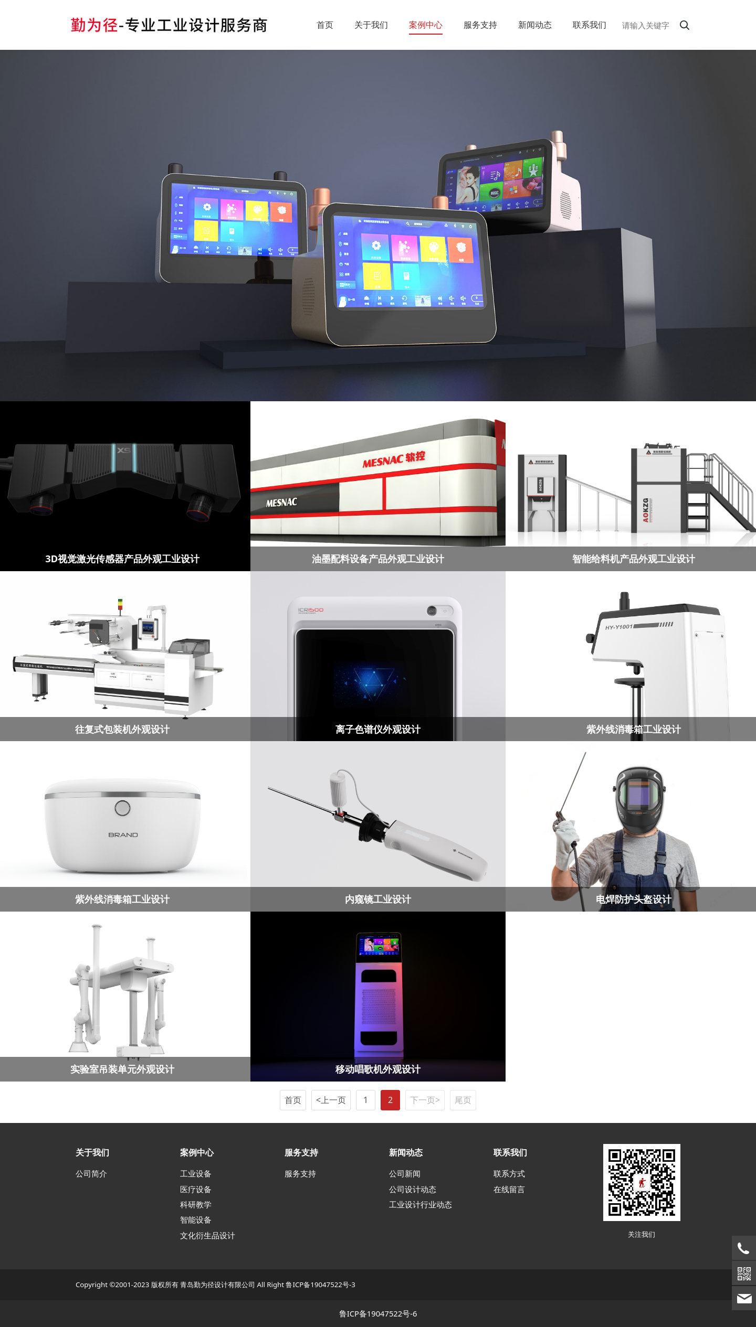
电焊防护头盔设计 (633, 898)
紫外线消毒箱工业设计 (633, 728)
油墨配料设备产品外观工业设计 (378, 558)
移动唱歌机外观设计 (378, 1068)
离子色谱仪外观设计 (378, 728)
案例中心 (426, 24)
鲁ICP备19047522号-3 (320, 1284)
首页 (325, 24)
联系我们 (589, 24)
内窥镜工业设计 (378, 898)
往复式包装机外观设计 (122, 728)
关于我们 (371, 24)
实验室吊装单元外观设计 (122, 1068)
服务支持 (480, 24)
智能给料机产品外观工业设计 (633, 558)
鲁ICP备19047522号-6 (378, 1313)
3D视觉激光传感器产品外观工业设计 (122, 558)
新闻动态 (535, 24)
